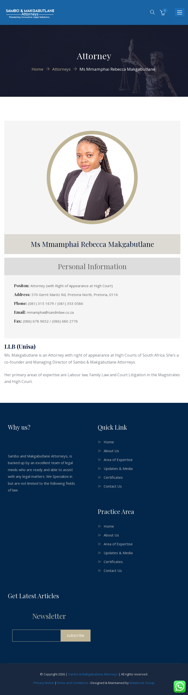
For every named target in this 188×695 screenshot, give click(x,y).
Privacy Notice (44, 683)
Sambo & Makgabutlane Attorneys (93, 674)
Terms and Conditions (72, 683)
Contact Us (113, 486)
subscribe (75, 635)
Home (109, 441)
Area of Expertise (118, 459)
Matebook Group (142, 683)
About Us (111, 450)
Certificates (113, 477)
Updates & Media (118, 468)
